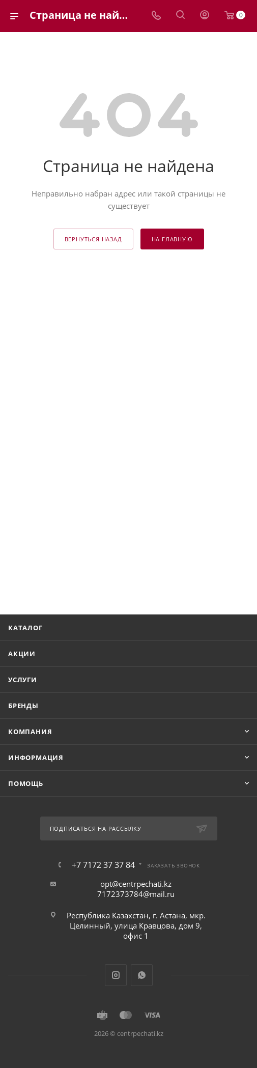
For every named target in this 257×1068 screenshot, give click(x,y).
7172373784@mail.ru (136, 894)
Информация (36, 757)
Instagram (116, 975)
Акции (22, 653)
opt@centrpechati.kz (136, 884)
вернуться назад (93, 239)
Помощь (25, 783)
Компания (30, 731)
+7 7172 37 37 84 (103, 865)
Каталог (25, 627)
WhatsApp (142, 975)
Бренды (23, 705)
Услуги (22, 679)
